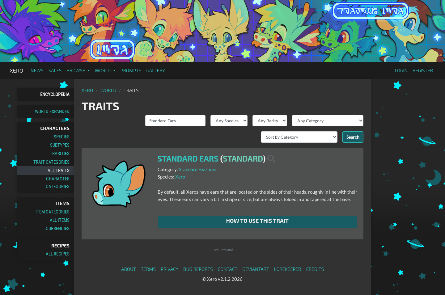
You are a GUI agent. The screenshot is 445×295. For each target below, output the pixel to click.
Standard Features (197, 169)
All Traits (59, 170)
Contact (228, 269)
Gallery (155, 70)
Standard (243, 158)
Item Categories (53, 212)
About (128, 269)
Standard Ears (188, 158)
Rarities (61, 153)
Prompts (131, 70)
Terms (148, 269)
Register (423, 70)
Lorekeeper (287, 269)
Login (401, 70)
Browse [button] (76, 70)
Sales (55, 70)
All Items (60, 220)
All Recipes (58, 254)
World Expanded (52, 111)
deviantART (255, 269)
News (37, 70)
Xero (16, 70)
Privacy (169, 269)
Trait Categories (51, 162)
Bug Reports (198, 269)
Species (62, 137)
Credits (315, 269)
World (108, 90)
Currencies (58, 228)
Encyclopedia (55, 94)
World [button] (103, 70)
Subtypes (60, 145)
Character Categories (58, 182)
